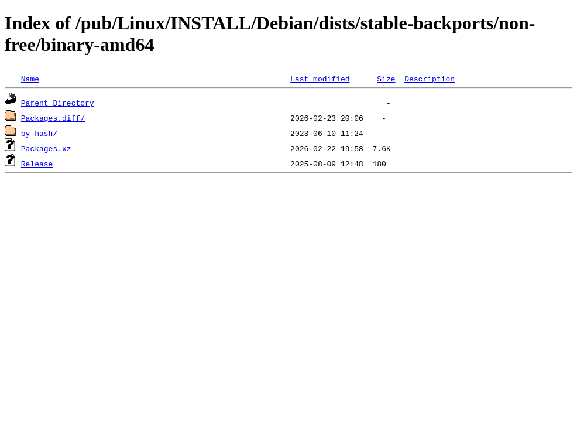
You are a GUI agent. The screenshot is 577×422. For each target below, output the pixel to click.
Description (429, 78)
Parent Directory (57, 102)
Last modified (319, 78)
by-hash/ (39, 133)
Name (30, 78)
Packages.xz (46, 148)
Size (386, 78)
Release (37, 163)
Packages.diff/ (53, 118)
